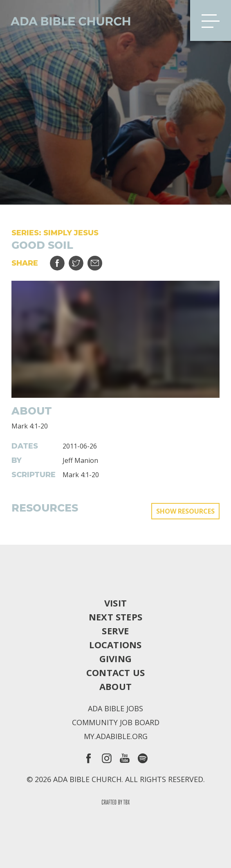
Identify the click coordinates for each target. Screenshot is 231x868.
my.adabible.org (116, 736)
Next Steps (115, 617)
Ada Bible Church (65, 20)
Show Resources (185, 511)
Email (100, 260)
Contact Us (115, 672)
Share (62, 260)
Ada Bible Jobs (115, 708)
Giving (115, 658)
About (115, 686)
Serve (115, 631)
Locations (115, 644)
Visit (115, 603)
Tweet (81, 260)
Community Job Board (115, 722)
